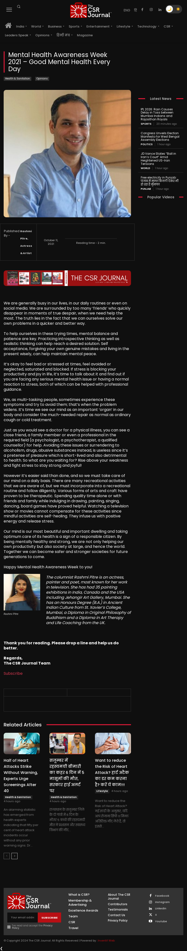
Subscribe (13, 673)
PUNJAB (146, 189)
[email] (22, 917)
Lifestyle (102, 791)
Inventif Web (106, 940)
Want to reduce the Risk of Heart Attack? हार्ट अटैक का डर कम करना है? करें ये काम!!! (112, 773)
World (145, 168)
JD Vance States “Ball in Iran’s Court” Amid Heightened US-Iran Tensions (158, 159)
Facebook (162, 896)
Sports (146, 124)
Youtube (161, 921)
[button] (18, 7)
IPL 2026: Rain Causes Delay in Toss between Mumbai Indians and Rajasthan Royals (157, 114)
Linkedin (160, 908)
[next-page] (14, 856)
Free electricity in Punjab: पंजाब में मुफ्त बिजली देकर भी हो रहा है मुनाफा (159, 180)
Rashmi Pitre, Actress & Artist (26, 242)
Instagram (162, 902)
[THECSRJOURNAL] (91, 10)
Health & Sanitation (17, 79)
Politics (147, 144)
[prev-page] (7, 856)
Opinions (42, 79)
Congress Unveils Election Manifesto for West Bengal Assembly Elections (160, 136)
